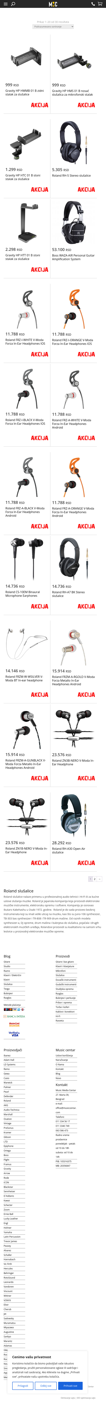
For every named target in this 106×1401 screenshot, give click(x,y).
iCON (6, 1182)
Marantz (8, 1341)
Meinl (6, 1377)
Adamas (8, 1345)
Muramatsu (10, 1323)
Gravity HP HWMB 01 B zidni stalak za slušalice (24, 92)
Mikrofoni (60, 970)
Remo (6, 1069)
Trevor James (10, 1241)
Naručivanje (62, 1059)
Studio (7, 966)
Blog (58, 1073)
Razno (7, 970)
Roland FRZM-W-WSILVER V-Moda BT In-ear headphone (24, 678)
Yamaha (8, 1232)
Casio (6, 1078)
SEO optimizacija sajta (86, 1398)
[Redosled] (53, 26)
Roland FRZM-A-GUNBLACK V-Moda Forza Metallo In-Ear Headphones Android (25, 764)
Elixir (6, 1304)
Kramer (7, 1132)
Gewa (6, 1073)
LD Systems (9, 1064)
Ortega (7, 1150)
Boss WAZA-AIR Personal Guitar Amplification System (73, 257)
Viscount (8, 1291)
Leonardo (9, 1282)
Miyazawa (9, 1327)
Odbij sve (45, 1385)
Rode (6, 1177)
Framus (7, 1164)
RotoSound (9, 1277)
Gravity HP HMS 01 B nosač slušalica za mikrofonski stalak (72, 93)
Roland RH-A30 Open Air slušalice (68, 850)
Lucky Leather (11, 1218)
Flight (6, 1159)
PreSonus (8, 1128)
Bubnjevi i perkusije (66, 998)
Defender (8, 1096)
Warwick (8, 1082)
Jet (5, 1313)
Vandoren (9, 1286)
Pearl (6, 1091)
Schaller (8, 1255)
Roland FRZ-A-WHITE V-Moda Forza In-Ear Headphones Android (71, 423)
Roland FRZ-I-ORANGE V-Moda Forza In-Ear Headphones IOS (72, 342)
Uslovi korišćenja (64, 1055)
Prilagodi (23, 1385)
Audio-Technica (11, 1109)
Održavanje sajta (68, 1398)
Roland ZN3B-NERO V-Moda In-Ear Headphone (73, 762)
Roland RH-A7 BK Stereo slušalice (68, 594)
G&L (6, 1350)
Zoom (6, 1209)
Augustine (9, 1332)
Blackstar (8, 1187)
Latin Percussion (12, 1236)
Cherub (7, 1309)
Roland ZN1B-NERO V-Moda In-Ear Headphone (26, 850)
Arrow (7, 1173)
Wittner (7, 1295)
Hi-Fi (58, 1016)
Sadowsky (9, 1318)
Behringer (9, 1273)
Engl (6, 1223)
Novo (58, 1078)
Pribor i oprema (64, 1002)
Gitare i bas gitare (65, 961)
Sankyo (7, 1336)
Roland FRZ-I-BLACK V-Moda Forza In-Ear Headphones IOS (25, 422)
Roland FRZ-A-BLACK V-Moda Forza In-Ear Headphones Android (25, 512)
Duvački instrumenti (66, 979)
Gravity (7, 1168)
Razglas (7, 997)
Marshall (8, 1114)
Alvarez (7, 1250)
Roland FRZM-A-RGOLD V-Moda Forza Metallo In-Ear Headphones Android (73, 680)
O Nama (60, 1064)
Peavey (7, 1245)
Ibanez (7, 1055)
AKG (6, 1105)
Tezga (6, 988)
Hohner (7, 1227)
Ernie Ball (8, 1214)
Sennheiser (9, 1191)
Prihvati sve (70, 1385)
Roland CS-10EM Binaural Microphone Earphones (22, 594)
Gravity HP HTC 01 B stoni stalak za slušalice (22, 177)
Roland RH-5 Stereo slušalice (71, 176)
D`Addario (9, 1196)
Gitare (7, 961)
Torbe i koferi (62, 1007)
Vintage (7, 1123)
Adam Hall (9, 1059)
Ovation (8, 1119)
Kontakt (59, 1069)
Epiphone (8, 1146)
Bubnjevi (8, 993)
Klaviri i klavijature (65, 966)
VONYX (7, 1300)
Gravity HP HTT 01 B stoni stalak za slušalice (22, 257)
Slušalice (8, 984)
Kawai (7, 1200)
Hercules (8, 1268)
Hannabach (9, 1259)
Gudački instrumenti (66, 984)
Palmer (7, 1087)
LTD (6, 1141)
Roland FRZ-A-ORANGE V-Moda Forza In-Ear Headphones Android (73, 512)
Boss (6, 1155)
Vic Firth (8, 1264)
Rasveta (59, 1020)
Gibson (7, 1137)
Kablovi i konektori (65, 1011)
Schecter (8, 1205)
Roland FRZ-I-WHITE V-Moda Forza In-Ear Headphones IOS (25, 342)
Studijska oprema (64, 989)
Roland (7, 1100)
